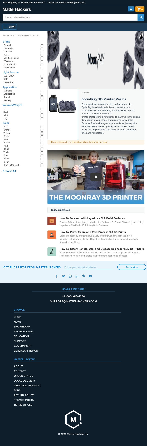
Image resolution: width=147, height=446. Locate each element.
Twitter (63, 276)
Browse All (9, 171)
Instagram (70, 276)
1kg (5, 118)
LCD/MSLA (8, 76)
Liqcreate (8, 48)
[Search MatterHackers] (141, 17)
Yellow (6, 133)
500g (5, 115)
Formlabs (8, 45)
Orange (7, 130)
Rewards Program (27, 385)
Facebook (57, 276)
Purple (6, 142)
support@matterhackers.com (73, 301)
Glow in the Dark (11, 165)
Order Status (23, 375)
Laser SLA (8, 82)
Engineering (9, 94)
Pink (5, 146)
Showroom (22, 326)
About (18, 366)
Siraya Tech (9, 67)
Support (20, 341)
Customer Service (57, 2)
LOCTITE (7, 51)
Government (23, 345)
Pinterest (84, 276)
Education (21, 336)
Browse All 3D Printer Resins (21, 35)
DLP (5, 79)
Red (5, 126)
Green (6, 136)
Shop (17, 317)
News (18, 321)
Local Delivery (24, 380)
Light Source (11, 72)
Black (6, 158)
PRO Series (8, 61)
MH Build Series (11, 58)
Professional (23, 331)
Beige (6, 149)
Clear (5, 162)
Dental (6, 97)
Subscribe (131, 267)
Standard (7, 90)
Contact (20, 371)
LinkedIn (77, 276)
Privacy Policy (24, 400)
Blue (5, 139)
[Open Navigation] (10, 27)
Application (10, 87)
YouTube (90, 276)
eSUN (6, 54)
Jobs (17, 390)
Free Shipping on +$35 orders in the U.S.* (24, 2)
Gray (5, 155)
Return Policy (24, 395)
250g (5, 112)
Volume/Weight (12, 105)
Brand (87, 92)
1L (4, 108)
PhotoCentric (9, 64)
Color (6, 123)
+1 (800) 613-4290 (76, 2)
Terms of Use (23, 404)
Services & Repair (26, 350)
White (6, 152)
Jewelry (7, 100)
